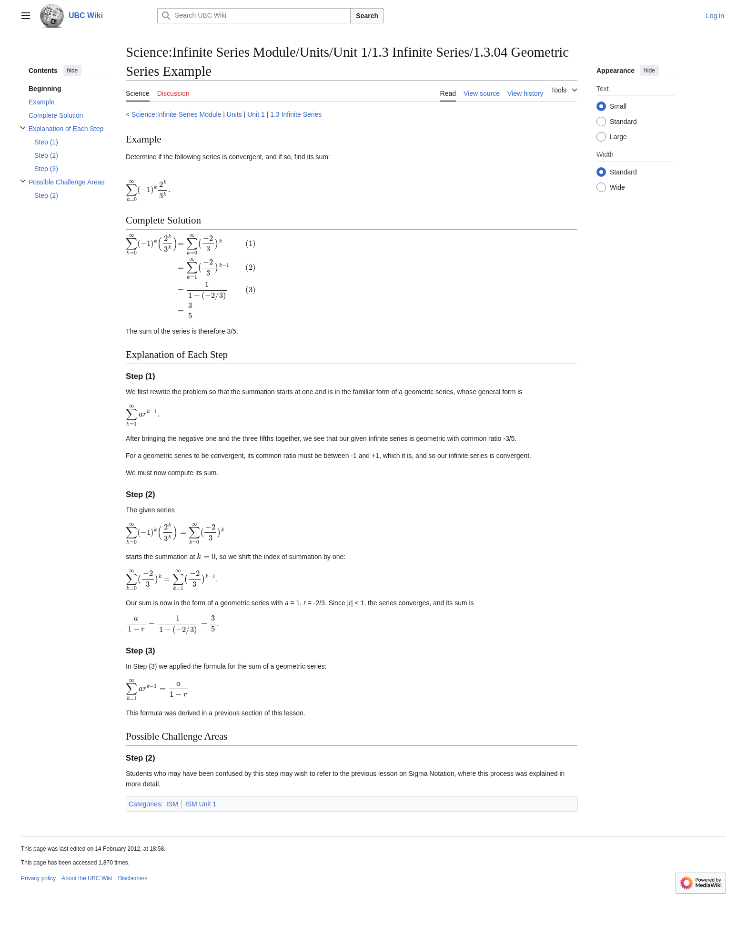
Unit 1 (256, 114)
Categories (145, 804)
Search (367, 16)
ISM (172, 804)
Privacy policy (38, 878)
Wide (617, 187)
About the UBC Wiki (86, 878)
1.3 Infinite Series (296, 114)
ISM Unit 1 (200, 804)
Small (618, 106)
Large (618, 137)
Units (234, 114)
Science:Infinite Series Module (176, 114)
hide (72, 70)
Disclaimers (132, 878)
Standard (623, 121)
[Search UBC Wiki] (254, 15)
